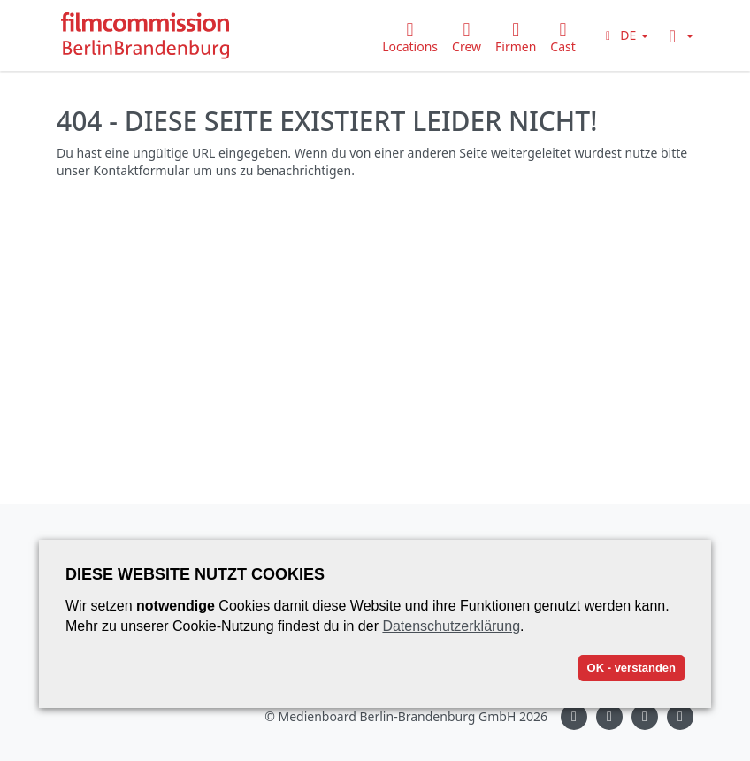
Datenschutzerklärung (451, 626)
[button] (624, 35)
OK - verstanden (631, 667)
